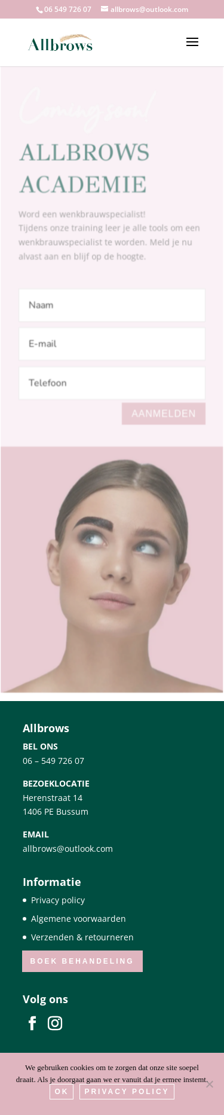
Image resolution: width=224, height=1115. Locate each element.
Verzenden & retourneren (82, 937)
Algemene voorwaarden (78, 918)
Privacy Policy (126, 1091)
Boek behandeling (82, 961)
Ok (61, 1091)
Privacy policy (58, 900)
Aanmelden (163, 408)
